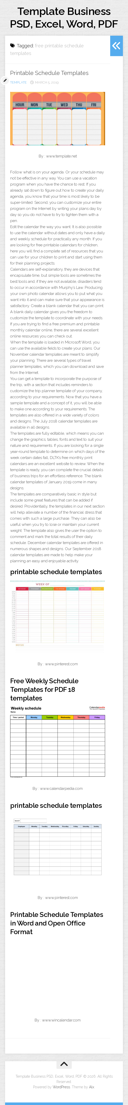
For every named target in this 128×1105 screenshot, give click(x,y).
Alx (91, 1087)
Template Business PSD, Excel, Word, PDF (64, 17)
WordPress (61, 1087)
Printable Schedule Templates (49, 73)
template (18, 82)
